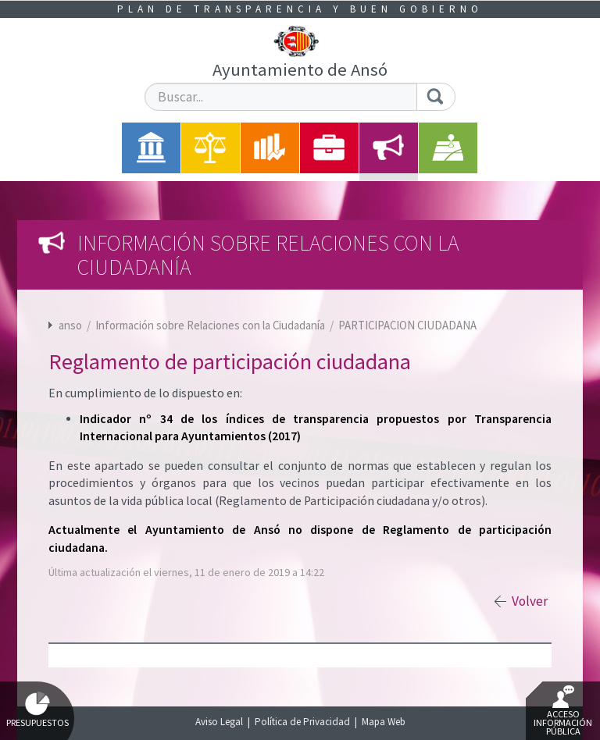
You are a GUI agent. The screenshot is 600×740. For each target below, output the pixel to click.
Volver (530, 601)
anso (70, 325)
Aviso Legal (219, 721)
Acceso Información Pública (563, 711)
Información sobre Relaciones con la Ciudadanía (211, 325)
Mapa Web (383, 721)
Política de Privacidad (302, 721)
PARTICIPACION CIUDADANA (407, 325)
